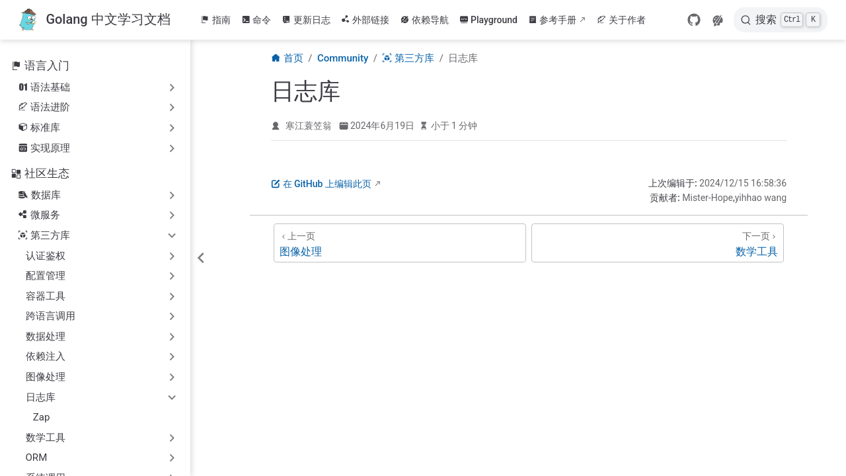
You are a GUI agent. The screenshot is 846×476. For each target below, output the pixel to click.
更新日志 (306, 20)
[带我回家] (95, 20)
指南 (215, 20)
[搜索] (780, 19)
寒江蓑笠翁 (309, 125)
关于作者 (621, 20)
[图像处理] (400, 242)
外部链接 (365, 20)
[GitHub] (694, 19)
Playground (488, 20)
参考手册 (552, 20)
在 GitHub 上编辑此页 (321, 183)
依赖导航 (424, 20)
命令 (256, 20)
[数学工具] (657, 242)
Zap (41, 417)
